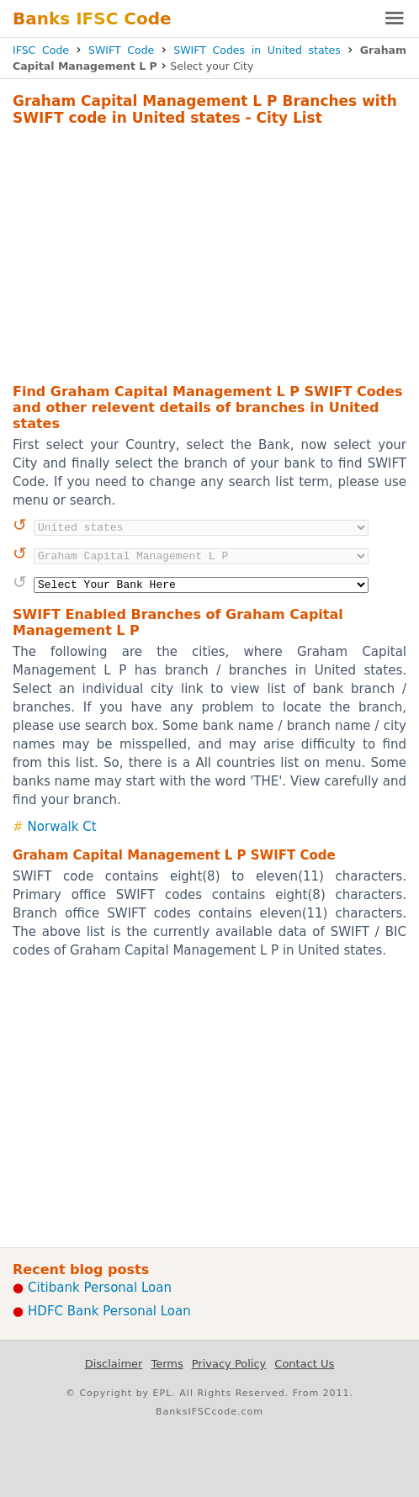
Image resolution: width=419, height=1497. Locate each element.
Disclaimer (114, 1363)
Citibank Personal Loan (100, 1287)
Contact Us (304, 1363)
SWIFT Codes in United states (257, 50)
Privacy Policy (229, 1363)
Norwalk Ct (62, 826)
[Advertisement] (209, 252)
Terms (167, 1363)
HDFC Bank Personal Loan (109, 1311)
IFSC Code (41, 50)
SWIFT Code (121, 50)
